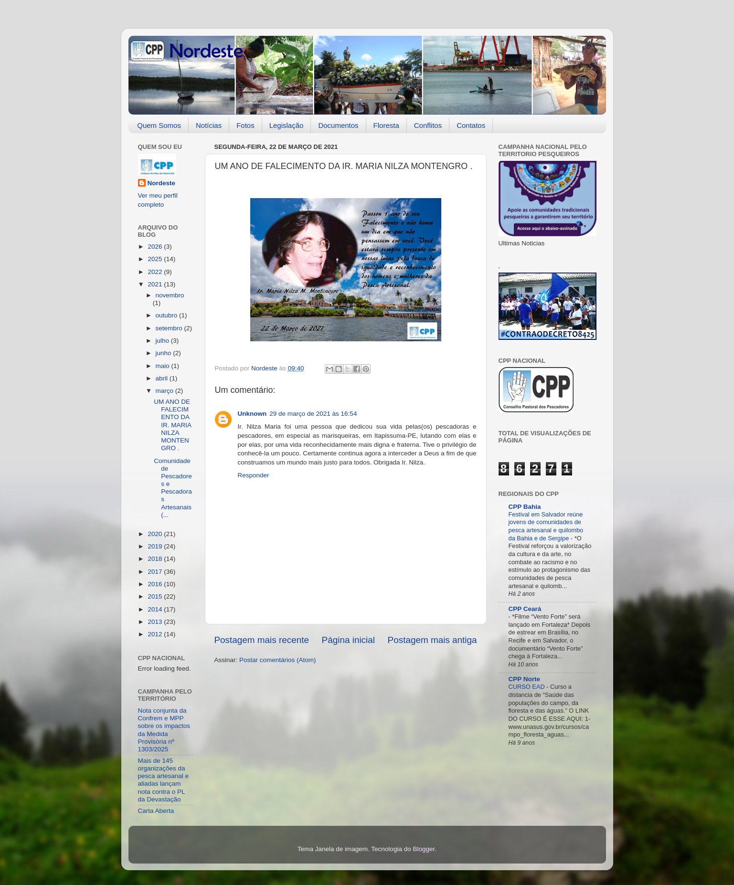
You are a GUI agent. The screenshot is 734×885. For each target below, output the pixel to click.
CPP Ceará (525, 608)
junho (164, 353)
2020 (156, 533)
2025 (156, 259)
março (165, 390)
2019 (156, 546)
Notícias (209, 125)
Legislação (286, 125)
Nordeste (162, 183)
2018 (156, 558)
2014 (156, 609)
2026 (156, 246)
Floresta (386, 125)
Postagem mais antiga (432, 640)
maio (163, 365)
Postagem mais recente (261, 640)
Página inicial (348, 640)
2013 (156, 621)
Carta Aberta (156, 810)
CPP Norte (525, 679)
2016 (156, 584)
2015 (156, 596)
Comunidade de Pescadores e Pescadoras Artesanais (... (173, 487)
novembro (170, 295)
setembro (170, 328)
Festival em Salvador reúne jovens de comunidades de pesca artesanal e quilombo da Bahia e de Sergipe (546, 526)
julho (163, 340)
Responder (253, 475)
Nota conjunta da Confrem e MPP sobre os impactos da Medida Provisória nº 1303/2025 (164, 730)
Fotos (245, 125)
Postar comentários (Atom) (277, 660)
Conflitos (428, 125)
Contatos (471, 125)
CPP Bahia (525, 506)
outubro (168, 315)
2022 (156, 271)
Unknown (252, 413)
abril (163, 378)
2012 (156, 634)
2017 (156, 571)
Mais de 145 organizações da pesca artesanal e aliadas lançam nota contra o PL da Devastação (163, 780)
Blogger (424, 849)
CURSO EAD (528, 686)
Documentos (338, 125)
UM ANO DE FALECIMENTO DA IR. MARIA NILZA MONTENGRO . (172, 425)
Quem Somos (159, 125)
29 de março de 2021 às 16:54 (313, 413)
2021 (156, 284)
